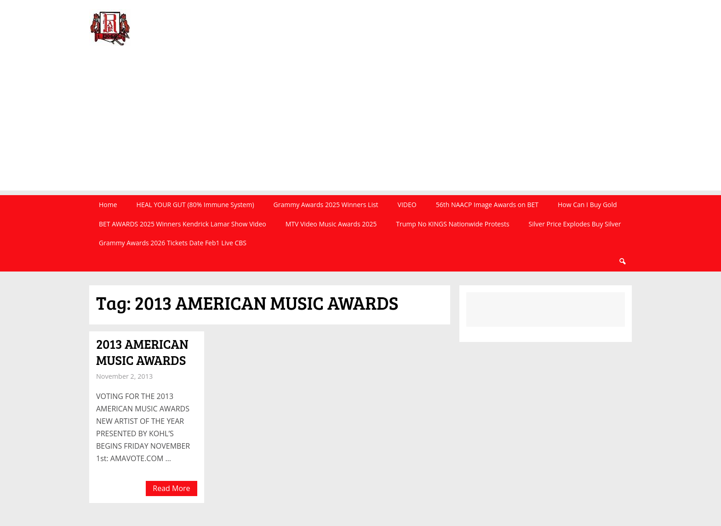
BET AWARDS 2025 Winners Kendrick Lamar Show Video (182, 224)
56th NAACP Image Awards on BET (487, 204)
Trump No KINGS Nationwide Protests (452, 224)
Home (108, 204)
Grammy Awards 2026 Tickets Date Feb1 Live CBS (172, 242)
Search (622, 261)
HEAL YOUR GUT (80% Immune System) (195, 204)
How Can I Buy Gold (587, 204)
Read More (171, 488)
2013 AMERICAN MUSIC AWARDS (142, 352)
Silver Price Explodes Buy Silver (575, 224)
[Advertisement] (360, 126)
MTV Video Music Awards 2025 (331, 224)
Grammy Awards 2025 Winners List (326, 204)
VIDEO (407, 204)
